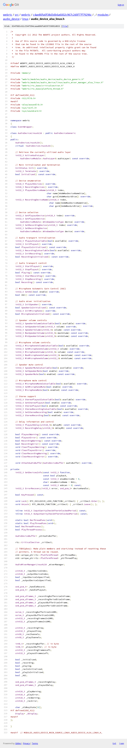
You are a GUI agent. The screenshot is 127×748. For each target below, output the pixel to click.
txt (114, 743)
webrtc (7, 14)
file (64, 26)
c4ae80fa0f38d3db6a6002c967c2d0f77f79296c (62, 14)
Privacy (26, 743)
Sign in (121, 4)
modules (103, 14)
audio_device (11, 19)
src (17, 14)
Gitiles (18, 743)
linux (25, 19)
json (121, 743)
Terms (35, 743)
